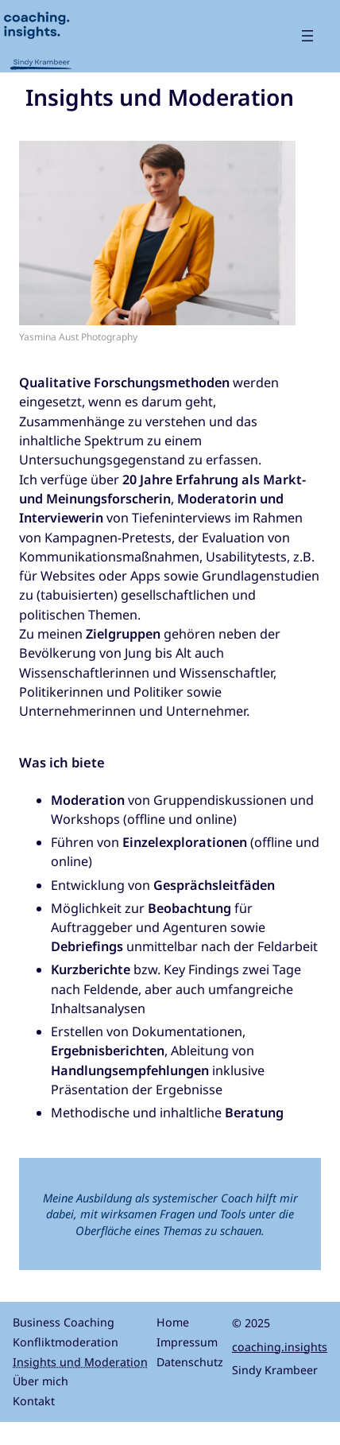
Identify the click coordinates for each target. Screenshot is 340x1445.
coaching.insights (279, 1346)
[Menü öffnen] (307, 35)
